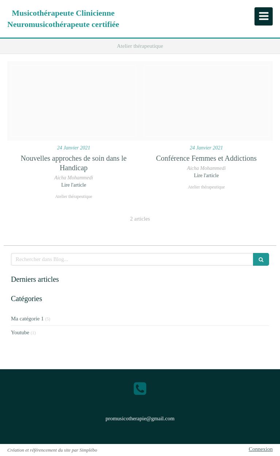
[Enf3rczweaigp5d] (73, 101)
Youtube (20, 332)
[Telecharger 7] (206, 101)
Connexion (261, 449)
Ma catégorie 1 (27, 318)
